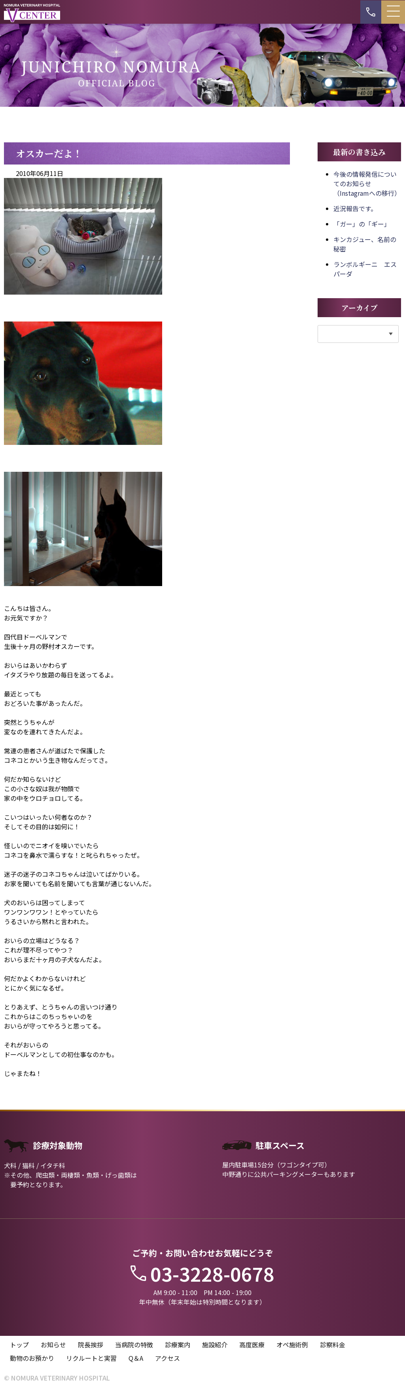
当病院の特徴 (134, 1344)
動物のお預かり (32, 1358)
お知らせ (53, 1344)
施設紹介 (214, 1344)
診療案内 (177, 1344)
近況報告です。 (355, 208)
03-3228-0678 (202, 1273)
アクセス (167, 1358)
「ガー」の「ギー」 (361, 224)
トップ (19, 1344)
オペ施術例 (292, 1344)
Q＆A (136, 1358)
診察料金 (332, 1344)
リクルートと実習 (91, 1358)
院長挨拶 (90, 1344)
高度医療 (252, 1344)
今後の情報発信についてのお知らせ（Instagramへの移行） (367, 183)
